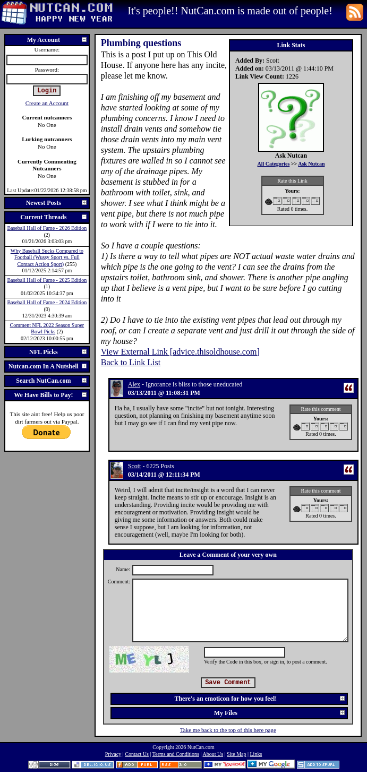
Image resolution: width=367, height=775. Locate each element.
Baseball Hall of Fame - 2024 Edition (47, 302)
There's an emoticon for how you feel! (260, 698)
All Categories (274, 164)
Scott (134, 466)
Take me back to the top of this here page (228, 730)
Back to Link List (130, 362)
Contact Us (137, 754)
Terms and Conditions (175, 754)
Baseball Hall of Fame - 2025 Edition (47, 280)
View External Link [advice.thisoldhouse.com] (180, 351)
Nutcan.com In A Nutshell (48, 366)
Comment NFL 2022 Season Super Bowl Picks (47, 328)
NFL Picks (58, 352)
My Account (57, 40)
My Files (280, 713)
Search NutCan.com (51, 380)
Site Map (236, 754)
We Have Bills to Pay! (51, 395)
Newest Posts (57, 202)
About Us (212, 754)
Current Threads (53, 217)
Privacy (113, 754)
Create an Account (47, 103)
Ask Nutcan (311, 164)
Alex (134, 384)
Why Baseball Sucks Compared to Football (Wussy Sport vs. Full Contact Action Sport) (47, 257)
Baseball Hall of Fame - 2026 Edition (47, 228)
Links (256, 754)
